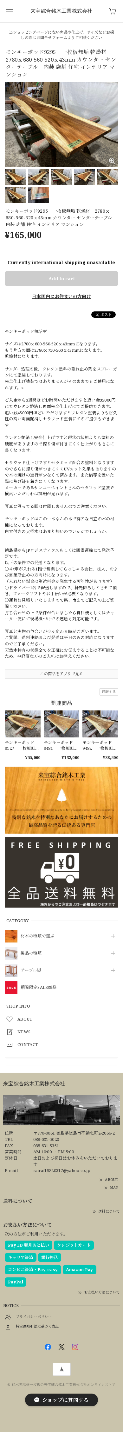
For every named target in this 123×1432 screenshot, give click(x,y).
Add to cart (62, 279)
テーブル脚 (31, 970)
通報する (109, 691)
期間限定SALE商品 (38, 987)
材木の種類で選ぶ (37, 936)
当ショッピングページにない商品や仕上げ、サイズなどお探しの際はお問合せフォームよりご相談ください (61, 35)
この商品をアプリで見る (61, 673)
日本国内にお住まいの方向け (61, 296)
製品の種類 (31, 953)
